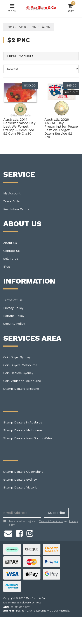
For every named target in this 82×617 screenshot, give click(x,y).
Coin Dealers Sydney (18, 373)
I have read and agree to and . (40, 523)
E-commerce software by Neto (22, 602)
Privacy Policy (13, 308)
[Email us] (8, 533)
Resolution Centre (16, 209)
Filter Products (20, 56)
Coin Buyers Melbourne (20, 365)
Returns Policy (13, 315)
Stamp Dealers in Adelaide (22, 422)
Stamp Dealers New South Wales (27, 438)
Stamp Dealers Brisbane (21, 388)
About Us (10, 243)
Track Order (12, 201)
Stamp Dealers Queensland (23, 471)
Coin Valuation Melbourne (22, 381)
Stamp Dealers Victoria (20, 487)
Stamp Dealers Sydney (20, 479)
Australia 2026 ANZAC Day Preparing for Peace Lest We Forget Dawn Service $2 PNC (61, 128)
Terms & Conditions (51, 521)
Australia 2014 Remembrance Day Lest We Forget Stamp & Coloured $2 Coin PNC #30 (19, 126)
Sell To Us (10, 258)
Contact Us (11, 250)
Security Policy (14, 323)
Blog (6, 266)
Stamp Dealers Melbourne (22, 430)
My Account (12, 193)
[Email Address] (22, 513)
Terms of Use (13, 300)
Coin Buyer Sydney (17, 357)
